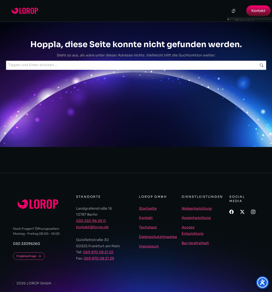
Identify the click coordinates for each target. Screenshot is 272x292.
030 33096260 (26, 243)
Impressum (149, 246)
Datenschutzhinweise (158, 237)
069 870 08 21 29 (99, 258)
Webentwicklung (197, 208)
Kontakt (258, 10)
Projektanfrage (28, 256)
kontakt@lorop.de (92, 227)
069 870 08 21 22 (98, 252)
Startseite (148, 208)
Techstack (148, 227)
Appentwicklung (196, 217)
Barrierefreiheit (195, 243)
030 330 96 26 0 (91, 221)
